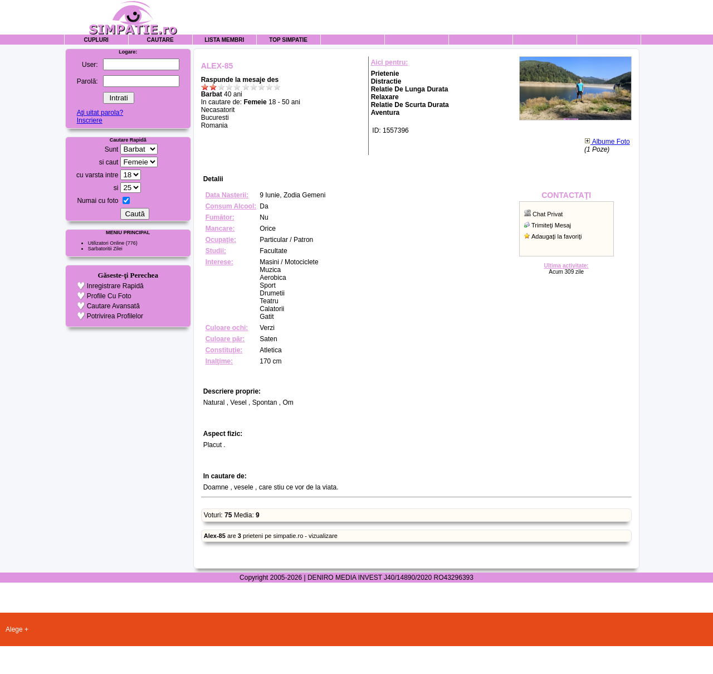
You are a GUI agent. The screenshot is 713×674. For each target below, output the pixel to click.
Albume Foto (607, 142)
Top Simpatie (288, 40)
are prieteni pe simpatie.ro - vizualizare (271, 535)
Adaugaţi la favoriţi (556, 236)
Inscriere (89, 120)
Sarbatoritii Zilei (105, 248)
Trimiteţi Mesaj (551, 225)
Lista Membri (224, 40)
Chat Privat (548, 214)
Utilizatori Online (106, 243)
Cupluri (96, 40)
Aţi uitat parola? (100, 113)
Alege (14, 629)
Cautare (160, 40)
